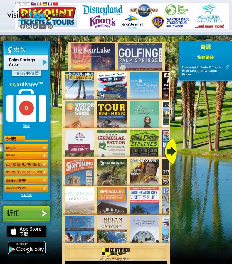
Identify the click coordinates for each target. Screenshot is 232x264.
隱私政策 (26, 195)
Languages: (22, 3)
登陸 (26, 126)
